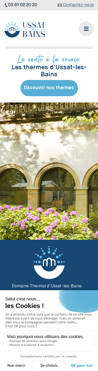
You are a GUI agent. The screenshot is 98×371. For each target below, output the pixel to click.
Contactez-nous (78, 5)
